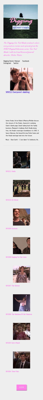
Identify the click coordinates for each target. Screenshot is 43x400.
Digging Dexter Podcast (11, 61)
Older (21, 387)
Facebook (25, 61)
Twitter (16, 63)
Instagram (7, 63)
